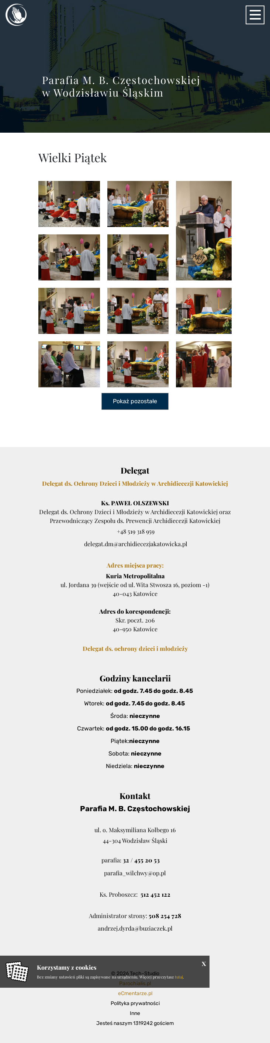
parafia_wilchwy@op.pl (135, 873)
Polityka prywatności (135, 1003)
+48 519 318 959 (136, 531)
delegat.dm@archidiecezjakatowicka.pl (135, 544)
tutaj (179, 977)
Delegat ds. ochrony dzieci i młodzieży (135, 648)
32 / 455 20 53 (141, 860)
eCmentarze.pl (135, 993)
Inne (135, 1013)
